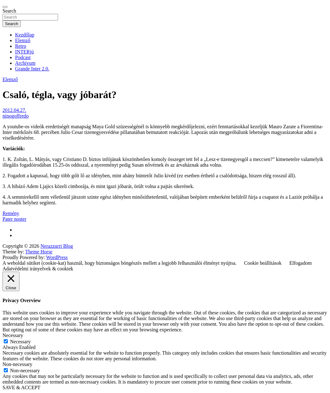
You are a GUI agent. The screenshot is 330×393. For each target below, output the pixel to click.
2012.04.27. (14, 110)
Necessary (20, 341)
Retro (20, 46)
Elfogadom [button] (301, 263)
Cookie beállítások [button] (263, 263)
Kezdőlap (24, 34)
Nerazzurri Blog (56, 246)
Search (9, 11)
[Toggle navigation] (5, 7)
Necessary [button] (13, 335)
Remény (11, 213)
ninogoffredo (16, 116)
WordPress (57, 257)
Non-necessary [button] (17, 364)
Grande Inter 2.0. (32, 68)
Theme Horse (39, 251)
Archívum (25, 63)
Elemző (22, 40)
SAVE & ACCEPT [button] (21, 387)
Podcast (23, 57)
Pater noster (14, 219)
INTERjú (24, 51)
